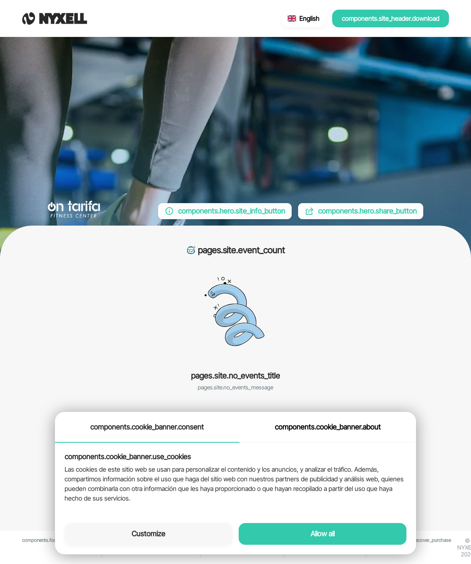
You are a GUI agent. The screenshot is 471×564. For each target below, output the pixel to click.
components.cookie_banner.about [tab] (328, 427)
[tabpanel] (235, 478)
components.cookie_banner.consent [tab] (147, 427)
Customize (148, 533)
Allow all (323, 533)
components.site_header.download (390, 18)
